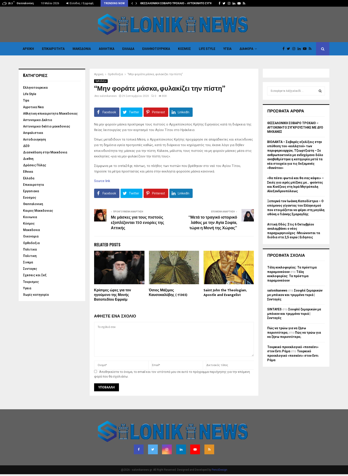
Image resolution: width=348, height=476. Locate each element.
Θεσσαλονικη (33, 204)
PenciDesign (219, 469)
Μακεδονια (82, 49)
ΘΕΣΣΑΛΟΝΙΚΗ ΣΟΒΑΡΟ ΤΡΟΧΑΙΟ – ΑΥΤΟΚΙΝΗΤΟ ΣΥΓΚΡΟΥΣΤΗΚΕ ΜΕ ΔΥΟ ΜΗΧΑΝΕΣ (295, 127)
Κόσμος (184, 49)
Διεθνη (28, 159)
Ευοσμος (29, 197)
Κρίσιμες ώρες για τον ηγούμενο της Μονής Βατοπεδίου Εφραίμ (112, 295)
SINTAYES (274, 309)
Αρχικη (28, 49)
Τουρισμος (31, 282)
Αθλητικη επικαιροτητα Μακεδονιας (50, 113)
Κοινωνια (30, 217)
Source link (102, 181)
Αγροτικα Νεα (33, 107)
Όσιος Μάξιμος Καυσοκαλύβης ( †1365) (168, 292)
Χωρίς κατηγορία (36, 294)
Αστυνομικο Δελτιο (37, 120)
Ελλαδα (128, 49)
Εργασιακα (31, 191)
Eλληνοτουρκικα (156, 49)
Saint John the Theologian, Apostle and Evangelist (225, 292)
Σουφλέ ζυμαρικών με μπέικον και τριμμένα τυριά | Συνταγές (294, 295)
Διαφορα (246, 49)
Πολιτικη (30, 256)
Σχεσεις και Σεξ (35, 275)
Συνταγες (30, 268)
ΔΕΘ (26, 146)
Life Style (207, 49)
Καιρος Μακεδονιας (38, 210)
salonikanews (108, 96)
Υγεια (227, 49)
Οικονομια (31, 236)
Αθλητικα (106, 49)
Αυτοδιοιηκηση (34, 139)
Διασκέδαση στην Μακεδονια (45, 152)
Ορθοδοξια (101, 81)
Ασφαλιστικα (33, 133)
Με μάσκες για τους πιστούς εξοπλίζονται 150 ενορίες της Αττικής (137, 222)
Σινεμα (28, 262)
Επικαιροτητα (53, 49)
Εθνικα (28, 171)
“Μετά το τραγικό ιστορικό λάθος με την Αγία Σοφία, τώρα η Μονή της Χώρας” (212, 222)
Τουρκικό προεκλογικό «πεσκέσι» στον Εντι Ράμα (292, 355)
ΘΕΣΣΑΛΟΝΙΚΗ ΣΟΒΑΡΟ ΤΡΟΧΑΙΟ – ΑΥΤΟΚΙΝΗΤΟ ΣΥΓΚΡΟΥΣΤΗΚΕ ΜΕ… (186, 3)
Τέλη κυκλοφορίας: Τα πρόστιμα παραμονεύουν (287, 276)
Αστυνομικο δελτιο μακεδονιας (46, 126)
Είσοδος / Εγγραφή (79, 3)
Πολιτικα (30, 249)
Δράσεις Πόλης (34, 165)
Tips (26, 100)
